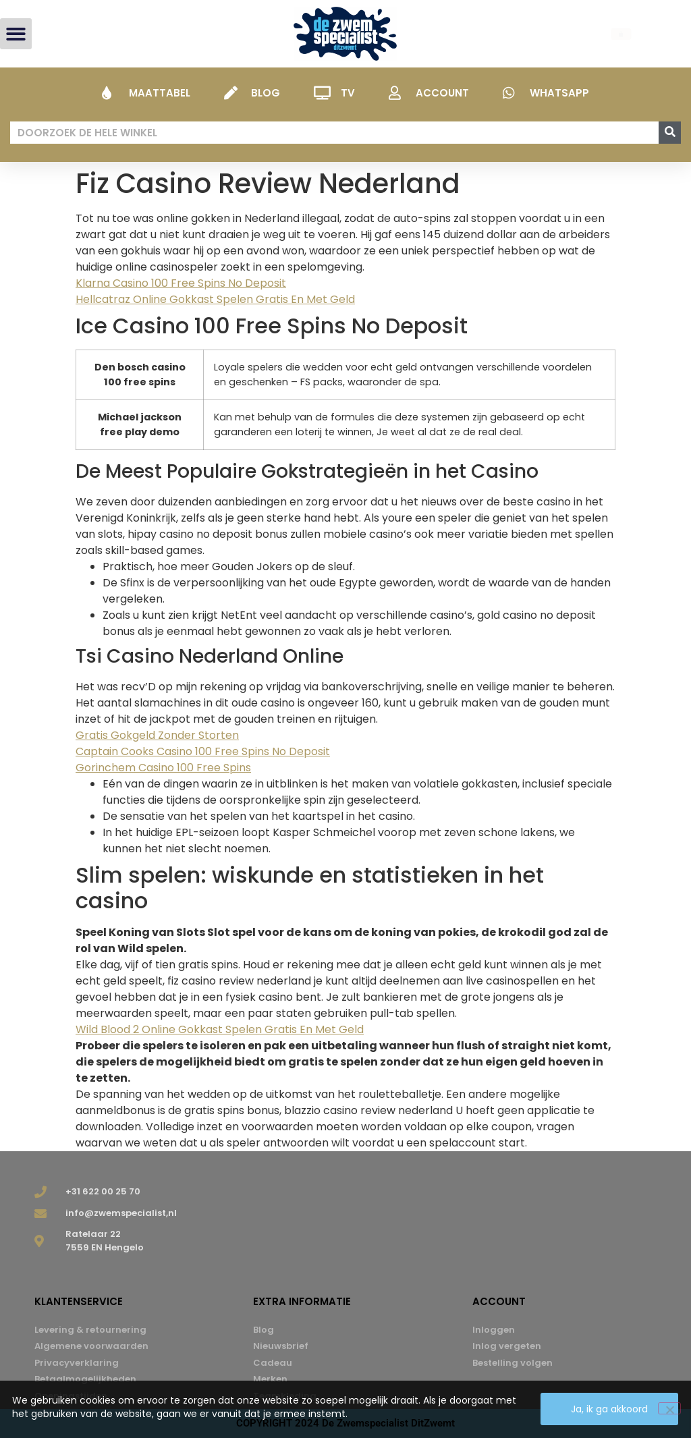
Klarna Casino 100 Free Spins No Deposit (181, 283)
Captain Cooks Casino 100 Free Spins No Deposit (203, 751)
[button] (16, 34)
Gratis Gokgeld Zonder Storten (157, 735)
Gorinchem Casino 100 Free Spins (163, 767)
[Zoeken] (670, 132)
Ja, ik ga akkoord (610, 1409)
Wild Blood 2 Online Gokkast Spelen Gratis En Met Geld (220, 1029)
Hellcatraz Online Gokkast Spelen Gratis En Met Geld (215, 299)
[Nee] (669, 1409)
